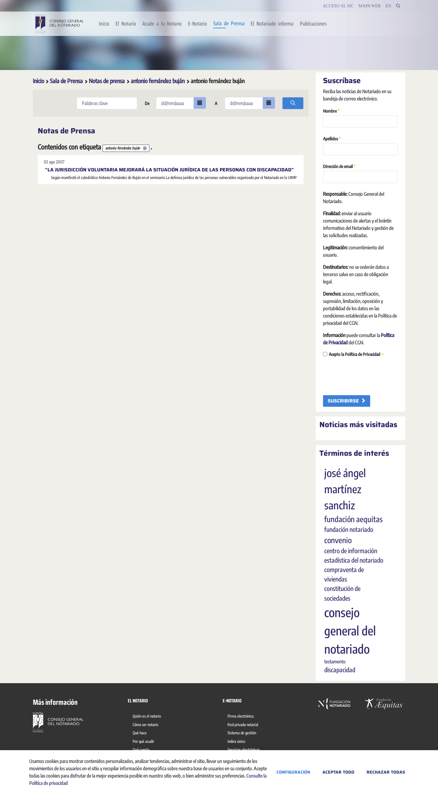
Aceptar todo (338, 772)
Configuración (293, 772)
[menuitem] (104, 23)
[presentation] (369, 376)
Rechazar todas (386, 772)
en (388, 6)
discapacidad (339, 670)
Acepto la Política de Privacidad (353, 354)
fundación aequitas (353, 519)
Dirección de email (339, 166)
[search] (293, 103)
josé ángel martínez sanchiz (345, 489)
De (146, 103)
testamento (335, 662)
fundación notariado (348, 529)
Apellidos (332, 138)
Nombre (331, 111)
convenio (338, 540)
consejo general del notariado (350, 630)
